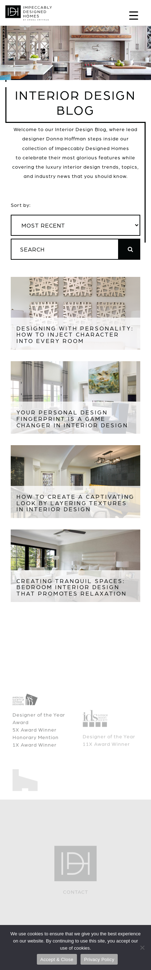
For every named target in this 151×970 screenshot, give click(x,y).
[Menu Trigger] (133, 15)
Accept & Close (56, 959)
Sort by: (21, 205)
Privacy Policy (99, 959)
